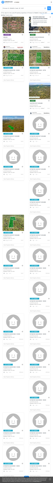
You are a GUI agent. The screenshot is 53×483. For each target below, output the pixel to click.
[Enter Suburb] (24, 8)
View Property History (9, 80)
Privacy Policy (36, 481)
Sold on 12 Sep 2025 (34, 97)
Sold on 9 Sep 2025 (34, 31)
